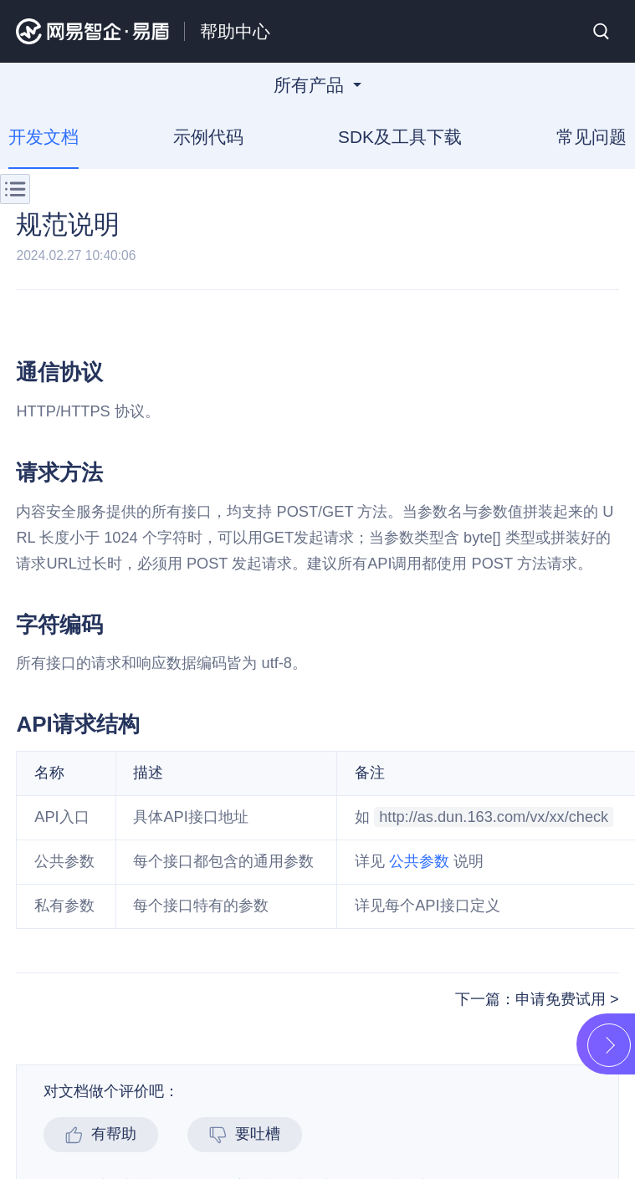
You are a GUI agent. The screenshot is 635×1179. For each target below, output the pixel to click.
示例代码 (208, 136)
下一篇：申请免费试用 (532, 999)
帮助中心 (235, 31)
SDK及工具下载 (400, 136)
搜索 (601, 31)
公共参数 (419, 861)
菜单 (15, 189)
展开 (609, 1045)
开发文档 (43, 136)
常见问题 (591, 136)
